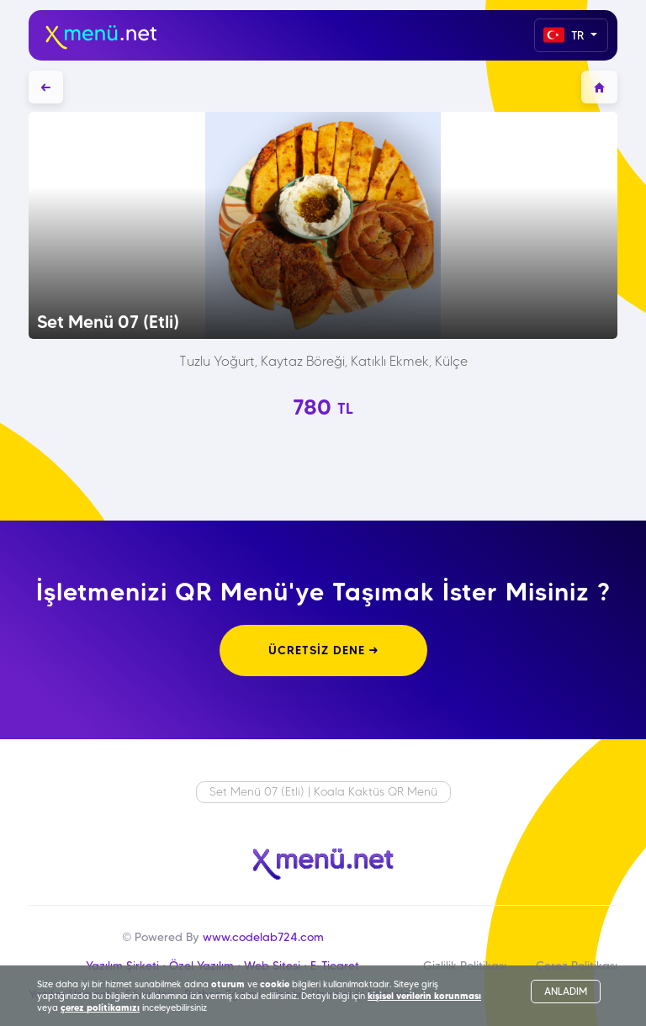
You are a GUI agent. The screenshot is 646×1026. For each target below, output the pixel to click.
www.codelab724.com (263, 936)
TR (565, 34)
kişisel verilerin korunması (424, 996)
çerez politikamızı (100, 1007)
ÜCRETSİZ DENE (323, 650)
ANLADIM (565, 991)
